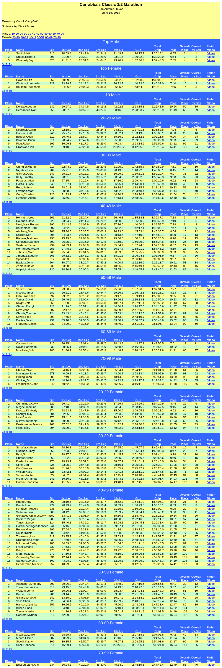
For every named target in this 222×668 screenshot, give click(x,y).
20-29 (19, 33)
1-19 (12, 33)
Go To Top (7, 64)
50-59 (43, 33)
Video (211, 53)
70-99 (60, 33)
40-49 (35, 33)
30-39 (27, 33)
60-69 (52, 33)
